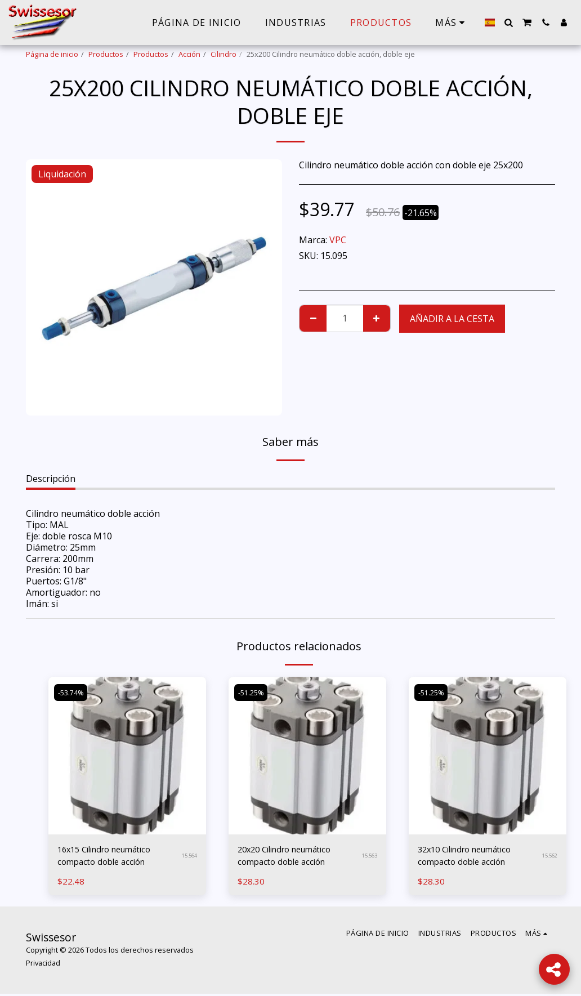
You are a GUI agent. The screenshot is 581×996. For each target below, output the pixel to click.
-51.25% (252, 692)
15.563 (369, 857)
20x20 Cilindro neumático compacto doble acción (291, 857)
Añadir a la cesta (452, 318)
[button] (508, 22)
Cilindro (223, 54)
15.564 (189, 857)
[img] (127, 755)
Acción (189, 54)
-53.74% (71, 692)
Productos (105, 54)
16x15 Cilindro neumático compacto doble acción (110, 857)
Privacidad (43, 966)
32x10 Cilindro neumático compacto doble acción (471, 857)
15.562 (549, 857)
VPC (337, 240)
